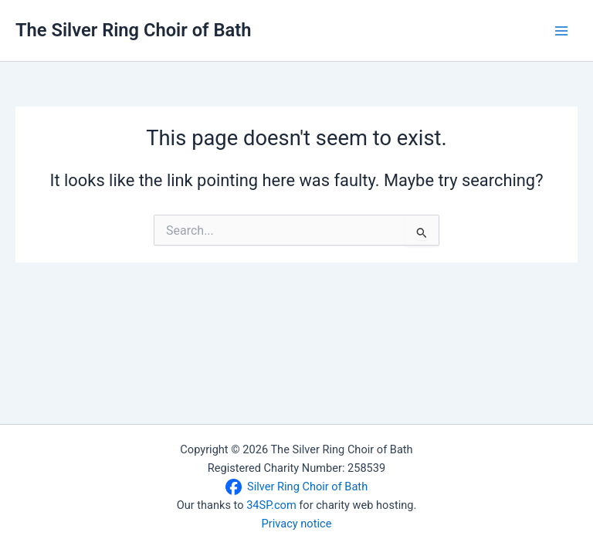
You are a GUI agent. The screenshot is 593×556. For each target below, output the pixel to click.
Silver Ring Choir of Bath (307, 486)
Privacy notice (297, 524)
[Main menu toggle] (561, 31)
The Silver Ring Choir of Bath (133, 30)
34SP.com (271, 505)
